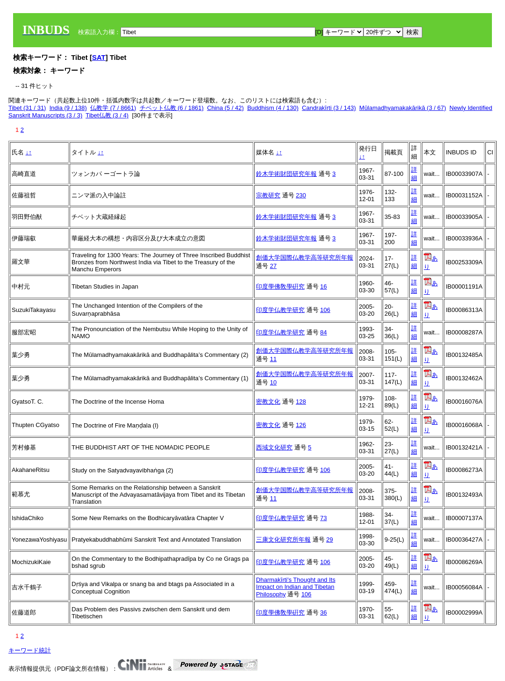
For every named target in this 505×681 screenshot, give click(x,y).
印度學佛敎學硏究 (280, 286)
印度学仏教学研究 (280, 309)
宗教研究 (268, 195)
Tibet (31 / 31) (27, 107)
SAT (99, 57)
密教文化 (268, 401)
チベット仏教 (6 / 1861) (172, 107)
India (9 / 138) (68, 107)
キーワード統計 (29, 650)
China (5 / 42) (225, 107)
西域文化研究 (274, 447)
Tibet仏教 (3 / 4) (106, 115)
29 (329, 539)
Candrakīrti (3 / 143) (329, 107)
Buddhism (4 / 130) (273, 107)
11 (273, 358)
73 (323, 518)
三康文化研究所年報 (283, 539)
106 (325, 309)
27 (273, 265)
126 (301, 424)
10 (273, 382)
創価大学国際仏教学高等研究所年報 (304, 257)
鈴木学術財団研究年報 (286, 173)
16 (323, 286)
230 (301, 195)
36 (323, 612)
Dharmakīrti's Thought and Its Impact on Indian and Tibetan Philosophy (295, 587)
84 (323, 332)
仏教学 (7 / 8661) (113, 107)
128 (301, 401)
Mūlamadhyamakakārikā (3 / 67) (402, 107)
